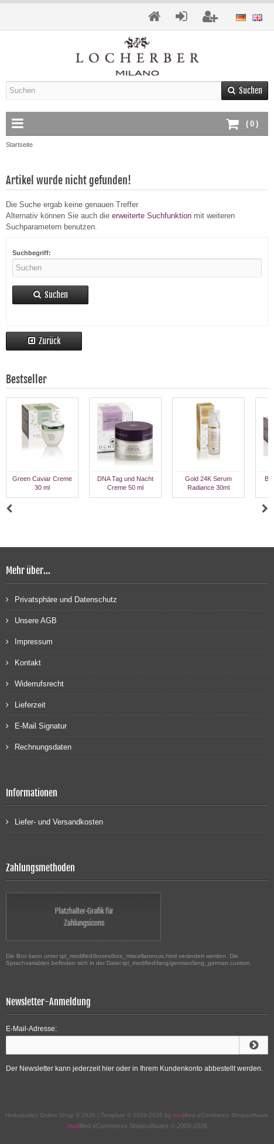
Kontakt (23, 662)
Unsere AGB (31, 620)
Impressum (29, 641)
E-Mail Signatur (36, 725)
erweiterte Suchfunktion (151, 215)
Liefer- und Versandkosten (54, 821)
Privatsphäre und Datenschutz (61, 599)
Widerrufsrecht (35, 683)
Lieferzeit (26, 704)
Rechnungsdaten (38, 746)
